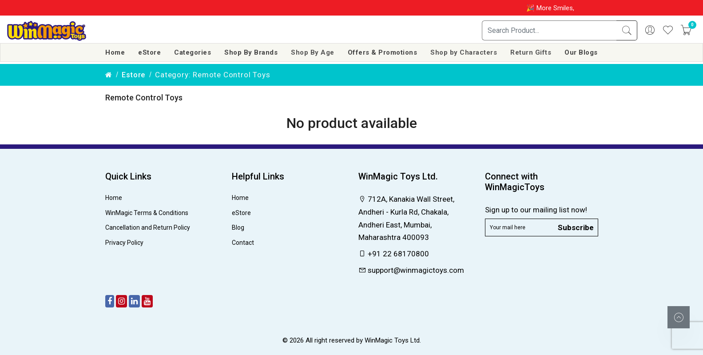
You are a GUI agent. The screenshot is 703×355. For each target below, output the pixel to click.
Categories (192, 52)
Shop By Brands (251, 52)
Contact (243, 242)
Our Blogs (581, 52)
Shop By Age (312, 52)
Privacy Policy (124, 242)
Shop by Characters (463, 52)
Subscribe (576, 227)
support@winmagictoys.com (411, 270)
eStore (149, 52)
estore (133, 75)
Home (115, 52)
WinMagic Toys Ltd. (393, 340)
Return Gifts (530, 52)
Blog (238, 227)
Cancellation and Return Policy (147, 227)
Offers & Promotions (382, 52)
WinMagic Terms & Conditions (146, 212)
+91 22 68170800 (393, 253)
